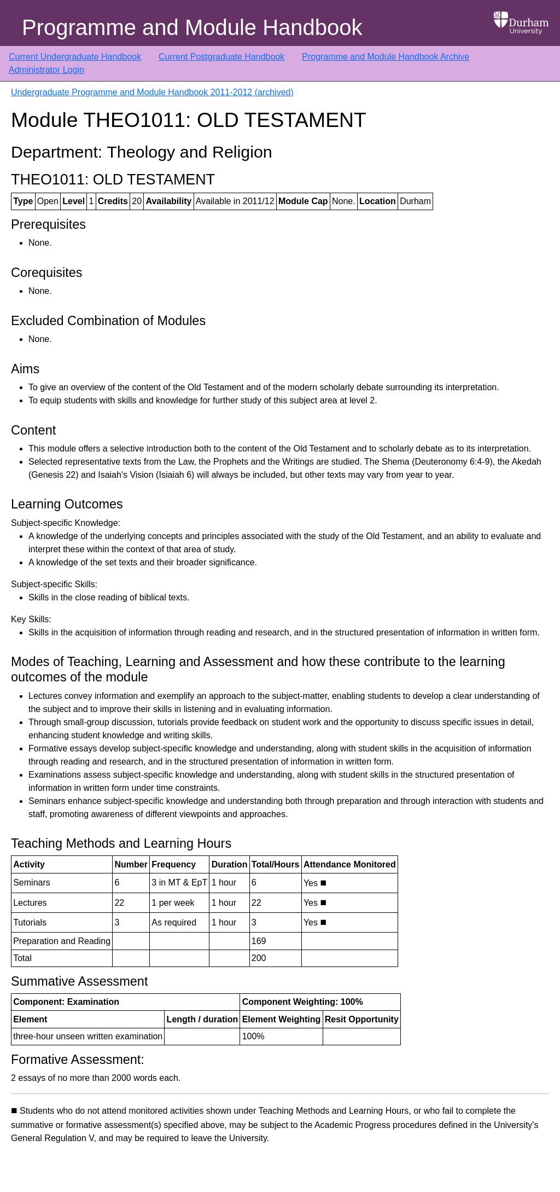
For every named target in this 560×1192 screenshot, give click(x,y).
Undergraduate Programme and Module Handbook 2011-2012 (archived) (152, 92)
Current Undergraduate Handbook (75, 56)
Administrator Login (46, 69)
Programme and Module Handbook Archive (385, 56)
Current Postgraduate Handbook (221, 56)
